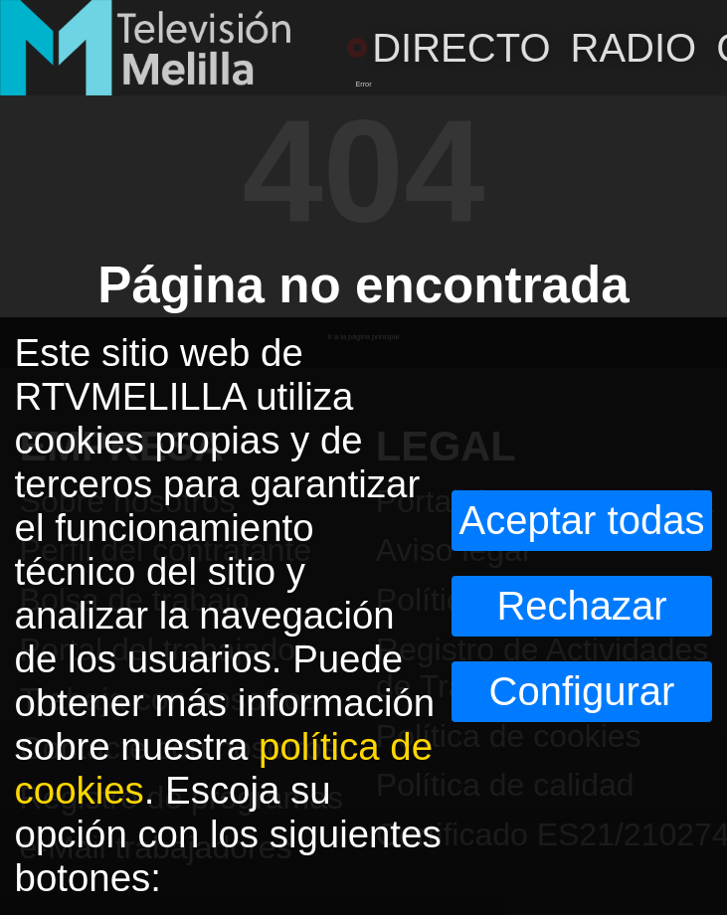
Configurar (582, 691)
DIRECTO (448, 48)
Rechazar (581, 606)
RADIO (634, 48)
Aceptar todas (582, 520)
